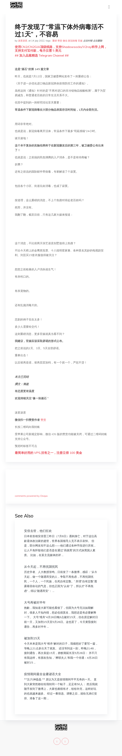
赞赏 (60, 40)
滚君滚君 (22, 40)
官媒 (80, 40)
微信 (65, 40)
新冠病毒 (72, 40)
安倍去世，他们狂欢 (38, 531)
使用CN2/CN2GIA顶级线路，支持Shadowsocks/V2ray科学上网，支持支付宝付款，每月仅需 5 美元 (61, 48)
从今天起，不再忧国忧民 (41, 566)
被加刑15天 (32, 638)
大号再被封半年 (35, 602)
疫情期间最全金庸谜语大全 (42, 674)
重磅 (54, 40)
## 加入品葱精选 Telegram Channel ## (42, 55)
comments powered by (31, 495)
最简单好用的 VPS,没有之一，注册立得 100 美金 (48, 453)
